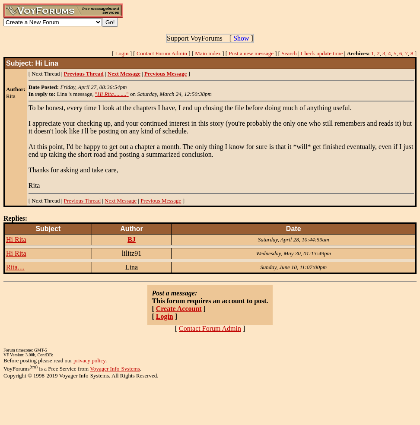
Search (288, 53)
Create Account (179, 308)
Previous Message (160, 200)
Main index (208, 53)
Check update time (322, 53)
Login (121, 53)
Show (241, 38)
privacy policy (89, 360)
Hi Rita (16, 239)
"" (112, 94)
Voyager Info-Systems (115, 368)
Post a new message (251, 53)
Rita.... (15, 267)
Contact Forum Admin (162, 53)
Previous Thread (82, 200)
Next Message (121, 200)
